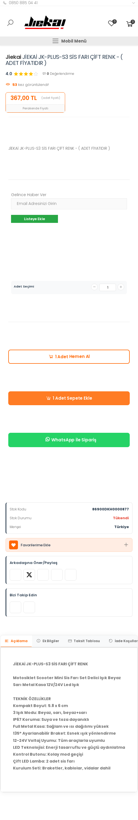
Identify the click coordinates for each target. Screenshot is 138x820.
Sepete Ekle (69, 398)
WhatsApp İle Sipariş (70, 440)
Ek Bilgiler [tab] (47, 641)
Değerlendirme (58, 73)
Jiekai (13, 57)
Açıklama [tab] (16, 641)
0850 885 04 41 (20, 3)
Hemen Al (69, 357)
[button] (129, 23)
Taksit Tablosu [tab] (84, 641)
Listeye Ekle (34, 219)
